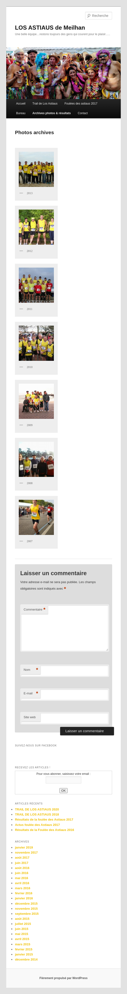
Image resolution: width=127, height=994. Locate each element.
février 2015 (23, 949)
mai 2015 (21, 934)
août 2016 (22, 868)
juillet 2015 (23, 924)
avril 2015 (22, 939)
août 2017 (22, 857)
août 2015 (22, 919)
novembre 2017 (26, 852)
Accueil (20, 103)
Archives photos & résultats (51, 113)
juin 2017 (21, 863)
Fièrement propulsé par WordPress (63, 978)
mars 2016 (22, 888)
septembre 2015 (26, 913)
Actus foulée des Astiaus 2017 (37, 825)
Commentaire (34, 609)
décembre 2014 (26, 959)
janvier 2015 (24, 954)
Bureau (20, 113)
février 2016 (23, 893)
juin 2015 (21, 929)
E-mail (31, 693)
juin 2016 (21, 873)
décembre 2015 (26, 903)
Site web (30, 717)
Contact (83, 113)
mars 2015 (22, 944)
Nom (31, 669)
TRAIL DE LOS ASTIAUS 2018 (37, 814)
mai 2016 (21, 878)
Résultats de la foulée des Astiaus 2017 (44, 819)
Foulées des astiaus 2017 (80, 103)
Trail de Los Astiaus (44, 103)
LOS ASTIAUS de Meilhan (50, 27)
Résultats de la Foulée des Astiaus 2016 (44, 830)
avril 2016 (22, 883)
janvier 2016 (24, 898)
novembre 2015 (26, 908)
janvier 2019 (24, 847)
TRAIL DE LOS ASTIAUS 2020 (37, 809)
